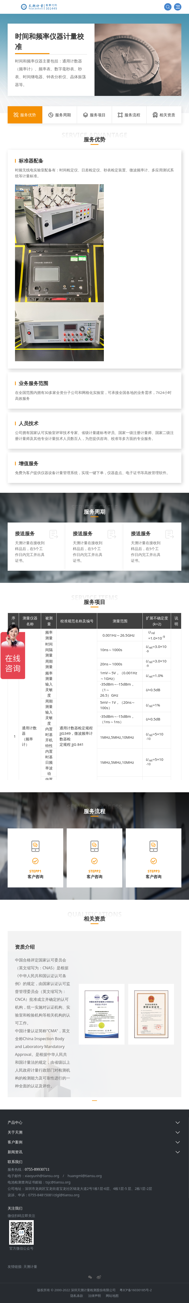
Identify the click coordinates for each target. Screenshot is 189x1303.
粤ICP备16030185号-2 (136, 1290)
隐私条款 (76, 1295)
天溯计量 (30, 1266)
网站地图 (112, 1295)
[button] (11, 1014)
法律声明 (94, 1295)
